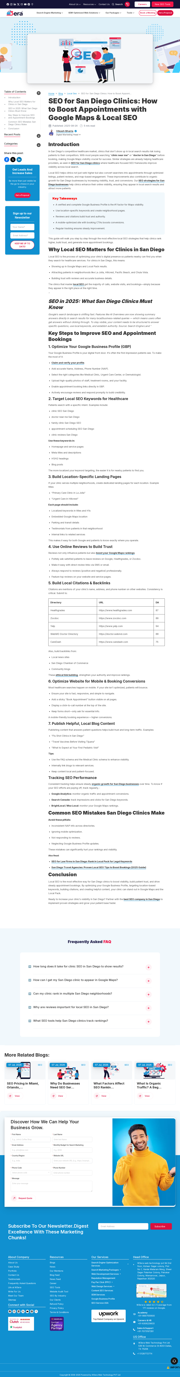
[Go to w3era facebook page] (8, 4)
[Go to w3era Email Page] (22, 4)
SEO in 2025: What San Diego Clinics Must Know (22, 109)
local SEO (78, 284)
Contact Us (13, 1272)
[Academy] (144, 1312)
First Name (16, 1139)
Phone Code (17, 1160)
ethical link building (67, 675)
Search (117, 4)
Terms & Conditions (59, 1310)
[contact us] (152, 1351)
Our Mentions (56, 1268)
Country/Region (18, 1152)
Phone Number (59, 1160)
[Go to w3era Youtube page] (27, 1309)
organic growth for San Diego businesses (115, 784)
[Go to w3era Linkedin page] (18, 1309)
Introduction (14, 97)
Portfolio (12, 1268)
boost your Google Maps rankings (115, 553)
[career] (142, 4)
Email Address (18, 1145)
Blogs (52, 1260)
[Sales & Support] (143, 1327)
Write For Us (14, 1289)
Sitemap (12, 1297)
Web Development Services (106, 1271)
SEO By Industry (58, 1293)
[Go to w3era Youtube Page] (25, 4)
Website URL (58, 1152)
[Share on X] (13, 159)
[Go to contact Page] (104, 4)
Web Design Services (103, 1284)
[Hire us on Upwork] (108, 1313)
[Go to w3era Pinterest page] (31, 1309)
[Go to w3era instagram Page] (11, 4)
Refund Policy (56, 1301)
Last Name (57, 1139)
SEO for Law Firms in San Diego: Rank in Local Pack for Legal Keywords (91, 861)
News (52, 1264)
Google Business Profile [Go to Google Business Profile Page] (103, 1296)
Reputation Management (103, 1276)
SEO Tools (55, 1285)
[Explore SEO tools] (162, 4)
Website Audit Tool (59, 1289)
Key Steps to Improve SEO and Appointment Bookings (21, 116)
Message (15, 1176)
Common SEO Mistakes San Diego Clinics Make (22, 123)
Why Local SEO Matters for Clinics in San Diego (21, 103)
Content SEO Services (102, 1288)
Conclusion (13, 128)
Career (53, 1281)
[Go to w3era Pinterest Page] (29, 4)
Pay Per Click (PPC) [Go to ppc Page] (102, 1280)
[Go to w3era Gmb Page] (32, 4)
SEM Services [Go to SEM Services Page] (98, 1292)
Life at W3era (14, 1285)
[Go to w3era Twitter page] (23, 1309)
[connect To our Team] (174, 1361)
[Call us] (127, 4)
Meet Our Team (16, 1293)
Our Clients (55, 1297)
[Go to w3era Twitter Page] (18, 4)
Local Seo (72, 93)
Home (51, 93)
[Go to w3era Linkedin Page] (15, 4)
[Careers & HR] (144, 1320)
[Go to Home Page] (15, 13)
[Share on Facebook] (6, 159)
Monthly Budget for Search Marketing (71, 1145)
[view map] (154, 1288)
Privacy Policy (57, 1306)
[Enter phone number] (68, 1164)
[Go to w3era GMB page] (36, 1309)
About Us (13, 1260)
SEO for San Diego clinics (85, 163)
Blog (60, 93)
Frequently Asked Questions (22, 1281)
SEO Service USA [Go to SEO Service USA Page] (99, 1300)
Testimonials (14, 1277)
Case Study (13, 1264)
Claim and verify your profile (67, 362)
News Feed (55, 1277)
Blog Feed (54, 1272)
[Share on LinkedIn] (19, 159)
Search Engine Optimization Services (110, 1262)
